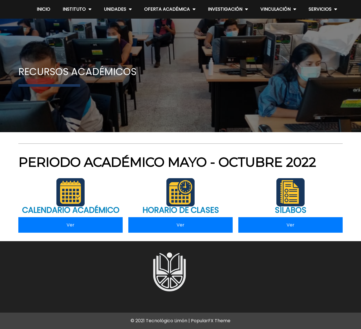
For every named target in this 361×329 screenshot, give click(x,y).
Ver (70, 225)
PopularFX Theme (210, 320)
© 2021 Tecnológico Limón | (161, 320)
